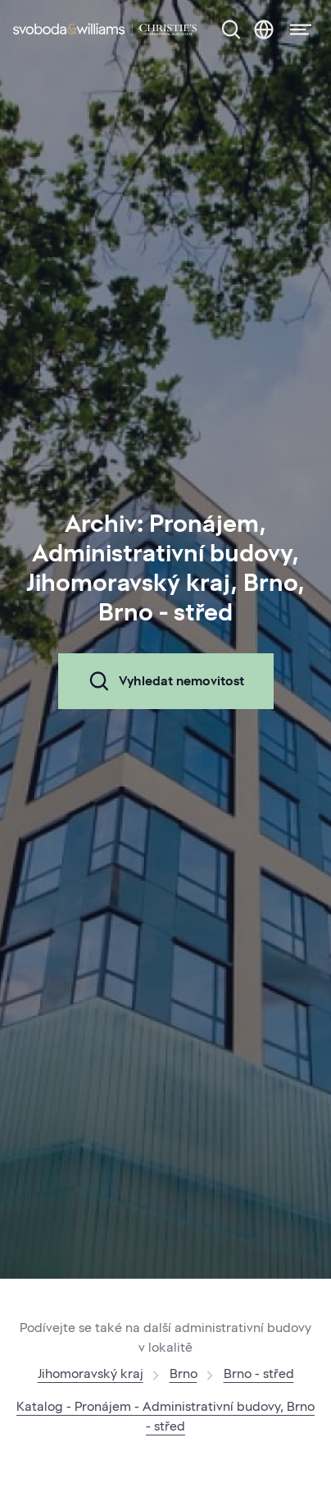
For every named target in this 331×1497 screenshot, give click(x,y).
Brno (183, 1374)
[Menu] (295, 29)
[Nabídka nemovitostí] (231, 29)
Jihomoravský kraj (90, 1374)
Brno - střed (259, 1374)
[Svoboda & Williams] (105, 29)
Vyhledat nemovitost (166, 681)
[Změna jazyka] (263, 29)
